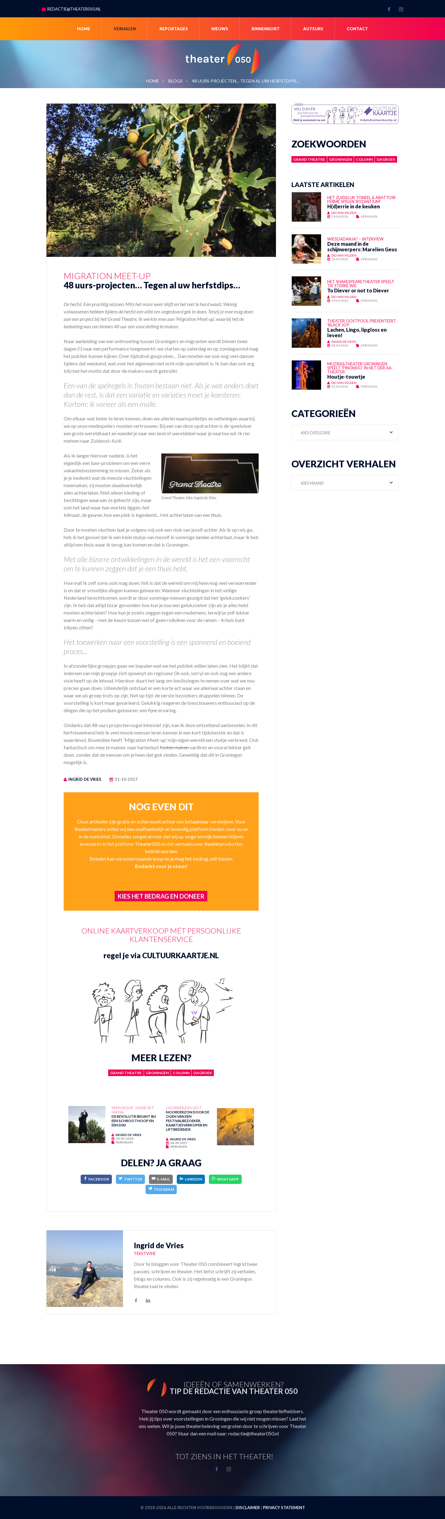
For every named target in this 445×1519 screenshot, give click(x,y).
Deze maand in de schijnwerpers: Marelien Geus (362, 246)
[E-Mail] (161, 1179)
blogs (175, 80)
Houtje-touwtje (346, 377)
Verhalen (125, 28)
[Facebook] (96, 1179)
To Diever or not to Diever (358, 290)
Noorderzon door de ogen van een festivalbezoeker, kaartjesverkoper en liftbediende (187, 1120)
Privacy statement (284, 1507)
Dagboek (202, 1072)
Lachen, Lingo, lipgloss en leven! (357, 332)
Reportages (173, 28)
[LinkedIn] (191, 1179)
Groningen (157, 1072)
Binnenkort (266, 28)
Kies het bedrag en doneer (161, 896)
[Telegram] (161, 1189)
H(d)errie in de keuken (353, 206)
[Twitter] (130, 1179)
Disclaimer (247, 1507)
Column (181, 1072)
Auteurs (313, 28)
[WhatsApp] (225, 1179)
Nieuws (219, 28)
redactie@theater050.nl (74, 8)
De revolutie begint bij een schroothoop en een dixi (134, 1120)
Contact (357, 28)
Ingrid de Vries (84, 779)
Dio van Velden (343, 213)
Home (83, 28)
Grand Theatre (126, 1072)
